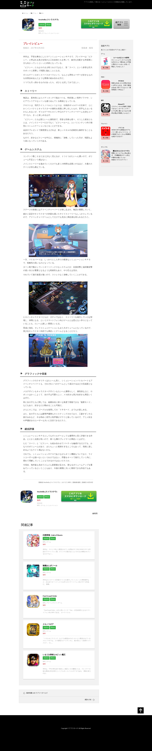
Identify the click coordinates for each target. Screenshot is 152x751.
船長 (96, 513)
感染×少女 (88, 699)
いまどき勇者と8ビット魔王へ (59, 665)
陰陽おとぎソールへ (59, 576)
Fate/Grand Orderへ (59, 605)
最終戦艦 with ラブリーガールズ (37, 693)
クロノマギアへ (59, 634)
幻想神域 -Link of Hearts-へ (59, 545)
